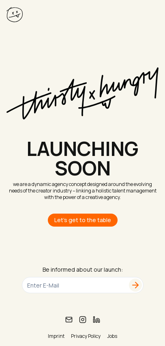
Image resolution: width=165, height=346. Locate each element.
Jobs (112, 336)
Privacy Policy (86, 336)
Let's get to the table (82, 220)
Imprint (56, 336)
